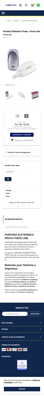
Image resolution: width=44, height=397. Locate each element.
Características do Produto (16, 227)
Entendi (22, 389)
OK (8, 179)
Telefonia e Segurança (30, 20)
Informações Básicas (13, 219)
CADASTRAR (34, 314)
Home (8, 20)
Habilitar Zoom (10, 85)
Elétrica (16, 20)
